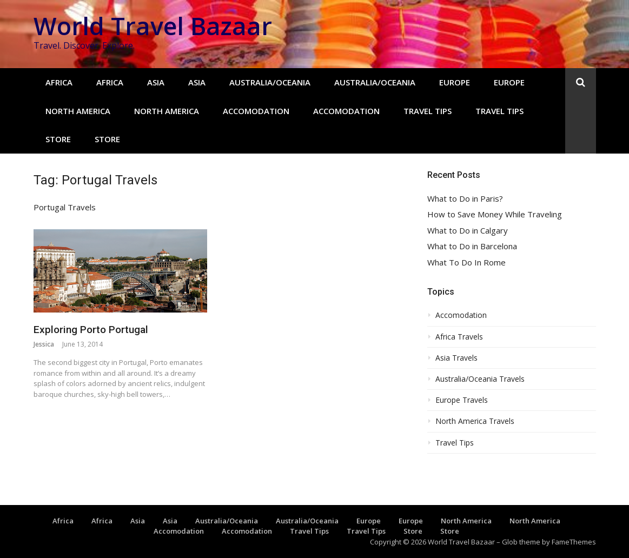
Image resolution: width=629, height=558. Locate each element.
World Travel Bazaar (153, 25)
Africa (58, 82)
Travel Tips (427, 110)
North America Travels (474, 421)
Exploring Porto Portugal (91, 329)
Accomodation (256, 110)
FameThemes (574, 542)
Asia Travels (456, 358)
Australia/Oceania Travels (480, 379)
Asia (155, 82)
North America (77, 110)
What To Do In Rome (466, 262)
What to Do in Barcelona (472, 246)
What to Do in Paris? (465, 199)
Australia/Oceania (269, 82)
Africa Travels (459, 337)
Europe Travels (461, 400)
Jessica (44, 344)
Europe (454, 82)
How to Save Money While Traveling (494, 214)
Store (58, 139)
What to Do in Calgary (467, 230)
